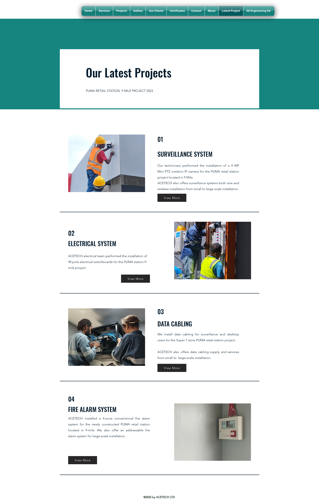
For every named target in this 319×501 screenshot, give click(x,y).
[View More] (171, 198)
